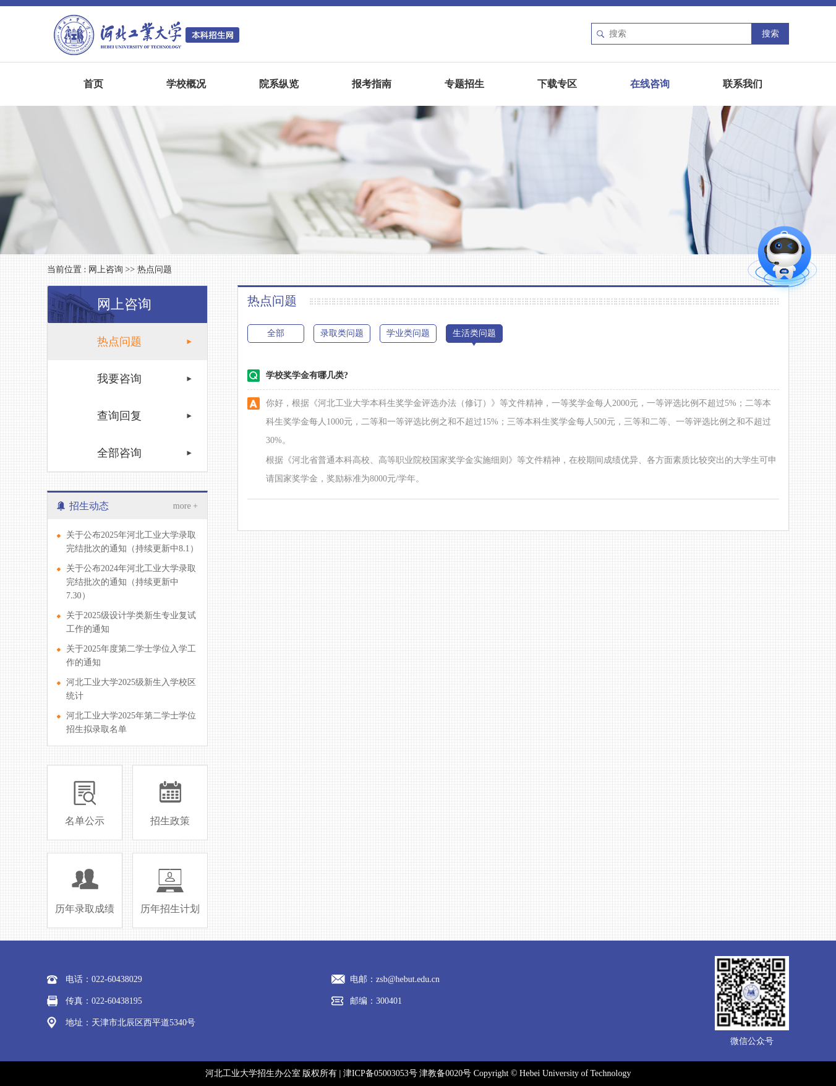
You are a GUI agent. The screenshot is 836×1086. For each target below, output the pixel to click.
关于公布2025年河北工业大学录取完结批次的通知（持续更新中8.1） (132, 541)
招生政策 (170, 821)
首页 (93, 84)
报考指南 (371, 84)
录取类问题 (342, 333)
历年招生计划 (170, 908)
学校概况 (186, 84)
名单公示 (85, 821)
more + (185, 506)
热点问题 (154, 269)
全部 (275, 333)
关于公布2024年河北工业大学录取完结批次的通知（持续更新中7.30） (131, 582)
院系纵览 (279, 84)
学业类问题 (408, 333)
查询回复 (119, 416)
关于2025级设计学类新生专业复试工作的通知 (131, 622)
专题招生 (464, 84)
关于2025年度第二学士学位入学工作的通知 (131, 655)
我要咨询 (119, 379)
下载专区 (557, 84)
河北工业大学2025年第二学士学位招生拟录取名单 (131, 722)
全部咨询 (119, 453)
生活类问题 (474, 333)
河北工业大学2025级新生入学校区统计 (131, 689)
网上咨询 (105, 269)
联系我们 (742, 84)
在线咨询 (650, 84)
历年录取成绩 (84, 908)
